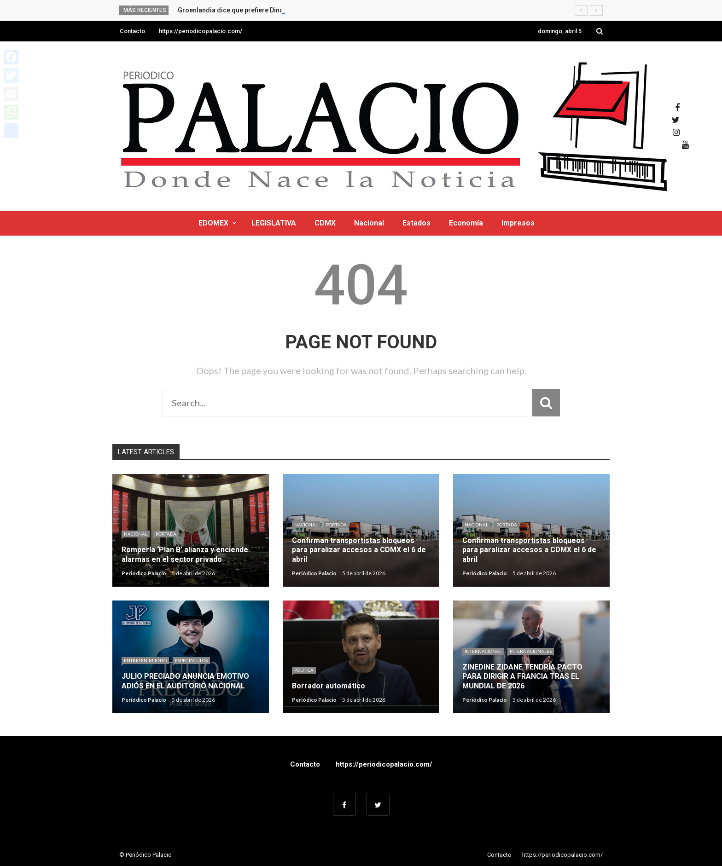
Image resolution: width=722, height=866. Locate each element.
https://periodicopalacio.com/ (200, 31)
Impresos (518, 223)
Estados (416, 223)
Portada (166, 534)
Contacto (132, 31)
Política (304, 670)
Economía (466, 223)
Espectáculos (191, 660)
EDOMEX (213, 223)
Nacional (369, 223)
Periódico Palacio (144, 573)
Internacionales (531, 651)
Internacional (483, 651)
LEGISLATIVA (273, 223)
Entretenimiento (145, 660)
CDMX (325, 223)
